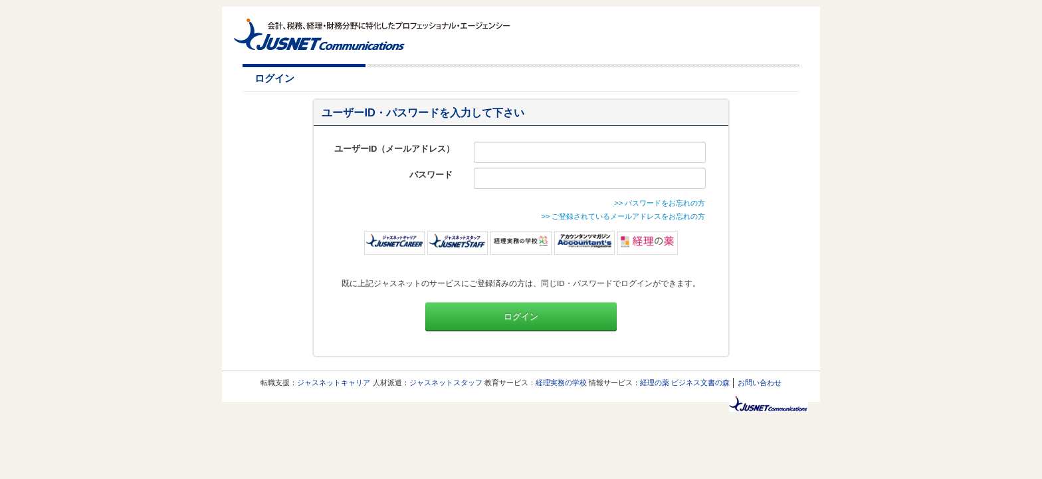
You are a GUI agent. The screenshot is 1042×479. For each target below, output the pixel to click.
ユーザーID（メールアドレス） (394, 149)
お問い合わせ (760, 383)
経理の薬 (654, 383)
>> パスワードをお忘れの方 (659, 203)
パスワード (432, 175)
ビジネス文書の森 (700, 383)
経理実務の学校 (561, 383)
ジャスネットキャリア (333, 383)
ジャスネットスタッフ (445, 383)
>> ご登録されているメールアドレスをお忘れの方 (623, 216)
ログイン (521, 316)
